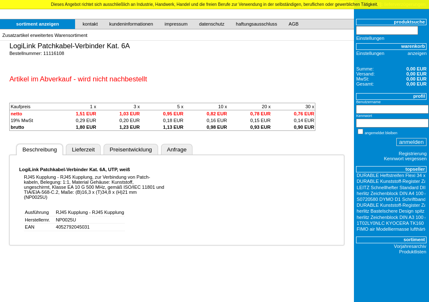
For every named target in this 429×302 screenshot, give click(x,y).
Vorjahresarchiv (410, 246)
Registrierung (413, 153)
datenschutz (211, 23)
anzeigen (417, 53)
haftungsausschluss (256, 23)
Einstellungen (370, 38)
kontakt (90, 23)
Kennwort (364, 116)
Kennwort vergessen (405, 158)
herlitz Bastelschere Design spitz (391, 210)
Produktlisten (412, 251)
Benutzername (368, 102)
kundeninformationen (131, 23)
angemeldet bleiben (380, 133)
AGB (294, 23)
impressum (176, 23)
